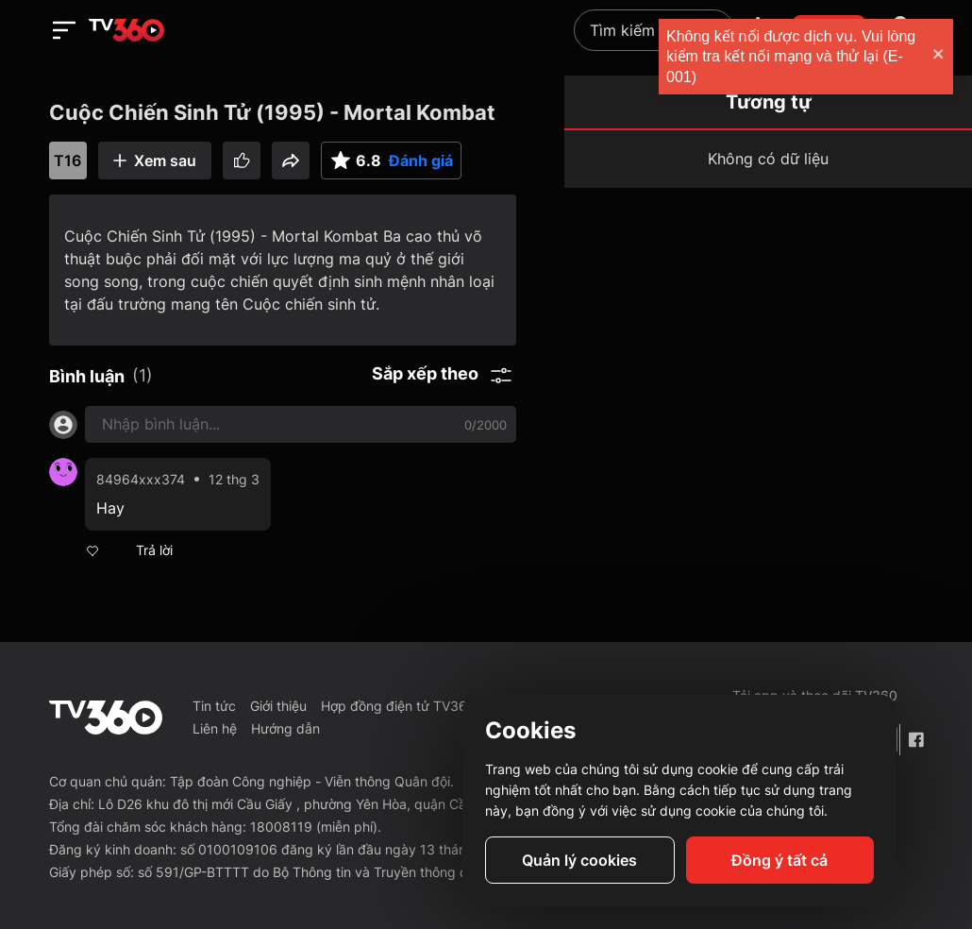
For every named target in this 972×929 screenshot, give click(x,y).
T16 (67, 160)
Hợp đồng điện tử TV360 (398, 706)
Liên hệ (215, 728)
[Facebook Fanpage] (915, 740)
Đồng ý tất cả (779, 860)
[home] (126, 30)
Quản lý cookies (579, 860)
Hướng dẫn (285, 728)
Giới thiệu (278, 706)
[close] (939, 56)
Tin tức (214, 706)
